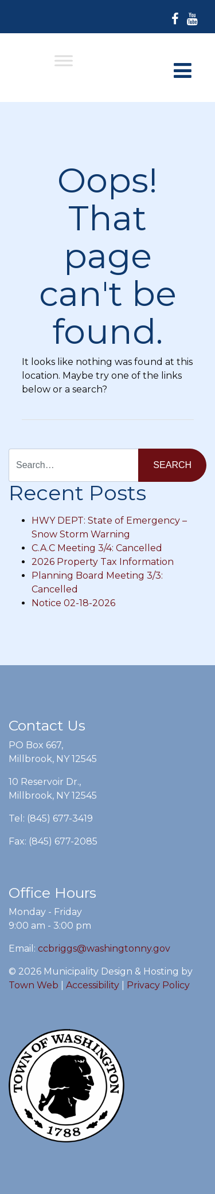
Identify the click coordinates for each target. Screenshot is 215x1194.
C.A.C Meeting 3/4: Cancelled (97, 548)
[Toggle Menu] (63, 60)
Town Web (33, 985)
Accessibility (92, 985)
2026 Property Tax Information (103, 561)
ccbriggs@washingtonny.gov (104, 948)
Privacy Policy (158, 985)
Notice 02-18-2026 (73, 603)
